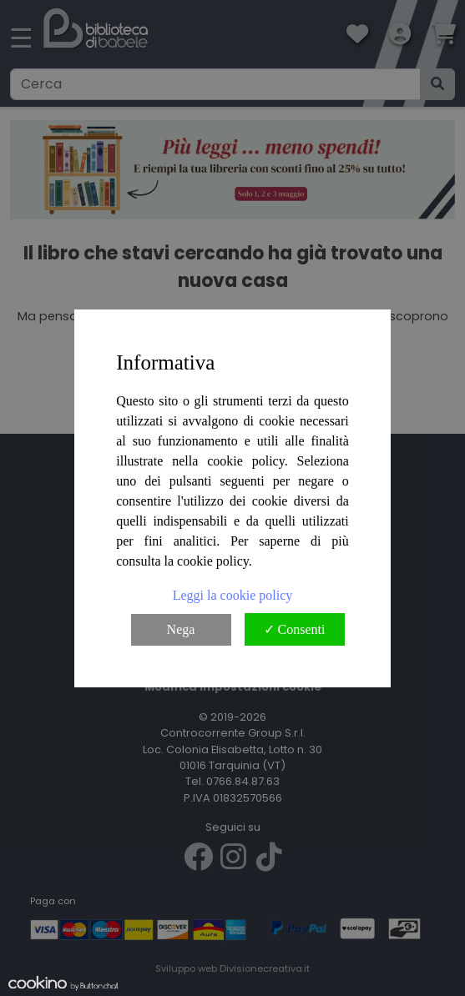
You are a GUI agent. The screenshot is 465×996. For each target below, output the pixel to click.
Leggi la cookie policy (233, 595)
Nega (181, 629)
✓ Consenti (295, 629)
